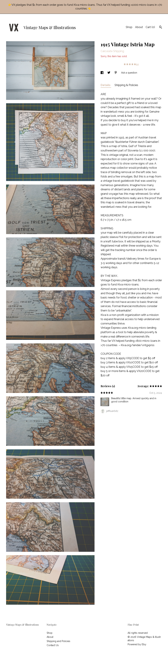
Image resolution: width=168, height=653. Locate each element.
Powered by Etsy (137, 644)
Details (106, 85)
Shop (129, 27)
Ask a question (129, 72)
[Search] (160, 27)
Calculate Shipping (112, 51)
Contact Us (53, 645)
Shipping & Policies (126, 85)
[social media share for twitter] (109, 72)
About (139, 27)
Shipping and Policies (58, 641)
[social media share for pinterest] (116, 72)
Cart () (150, 27)
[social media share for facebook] (102, 72)
